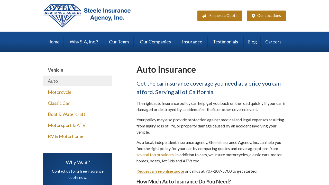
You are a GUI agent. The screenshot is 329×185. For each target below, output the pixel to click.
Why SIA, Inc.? (84, 41)
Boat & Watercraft (66, 114)
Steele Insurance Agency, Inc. (87, 15)
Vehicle (55, 70)
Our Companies (155, 41)
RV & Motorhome (65, 136)
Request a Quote (218, 16)
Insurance (192, 41)
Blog (252, 41)
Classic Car (59, 103)
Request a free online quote (160, 171)
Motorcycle (59, 92)
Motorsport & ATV (67, 125)
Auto (53, 81)
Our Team (119, 41)
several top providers (155, 154)
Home (53, 41)
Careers (273, 41)
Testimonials (225, 41)
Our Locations (265, 16)
